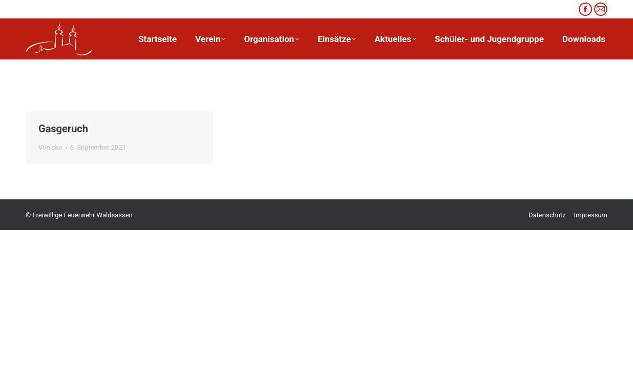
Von (50, 147)
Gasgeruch (63, 128)
